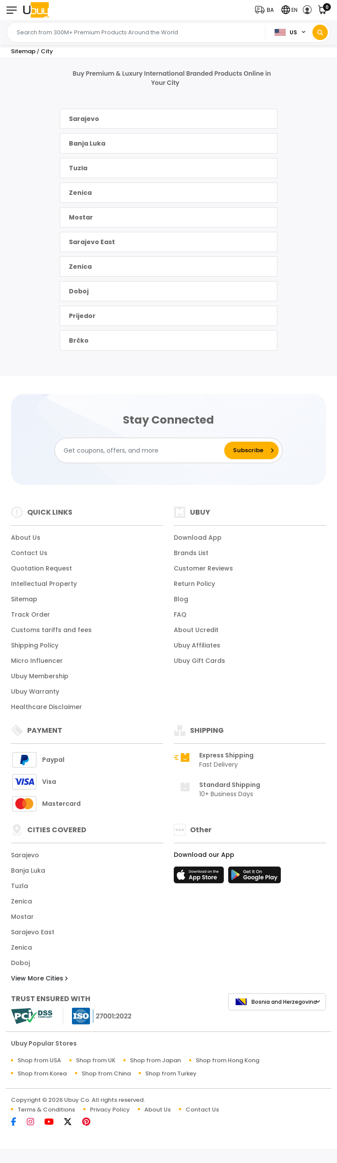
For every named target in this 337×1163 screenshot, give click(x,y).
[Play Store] (254, 878)
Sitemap (24, 599)
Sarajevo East (92, 242)
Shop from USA (39, 1060)
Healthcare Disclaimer (46, 706)
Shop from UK (95, 1060)
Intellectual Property (44, 583)
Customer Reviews (203, 568)
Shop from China (106, 1073)
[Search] (320, 32)
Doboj (79, 291)
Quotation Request (41, 568)
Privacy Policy (110, 1109)
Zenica (80, 192)
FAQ (180, 614)
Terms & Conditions (46, 1109)
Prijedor (82, 315)
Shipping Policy (34, 645)
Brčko (79, 340)
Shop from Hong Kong (227, 1060)
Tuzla (78, 168)
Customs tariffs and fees (51, 629)
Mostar (81, 217)
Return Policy (194, 583)
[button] (266, 9)
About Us (25, 537)
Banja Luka (87, 143)
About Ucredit (196, 629)
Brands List (191, 553)
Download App (198, 537)
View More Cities (39, 978)
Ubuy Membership (39, 676)
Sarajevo (84, 118)
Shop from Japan (155, 1060)
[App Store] (200, 878)
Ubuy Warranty (35, 691)
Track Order (30, 614)
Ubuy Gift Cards (199, 660)
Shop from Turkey (171, 1073)
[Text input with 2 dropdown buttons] (138, 33)
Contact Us (29, 553)
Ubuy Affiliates (197, 645)
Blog (181, 599)
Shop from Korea (42, 1073)
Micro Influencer (37, 660)
